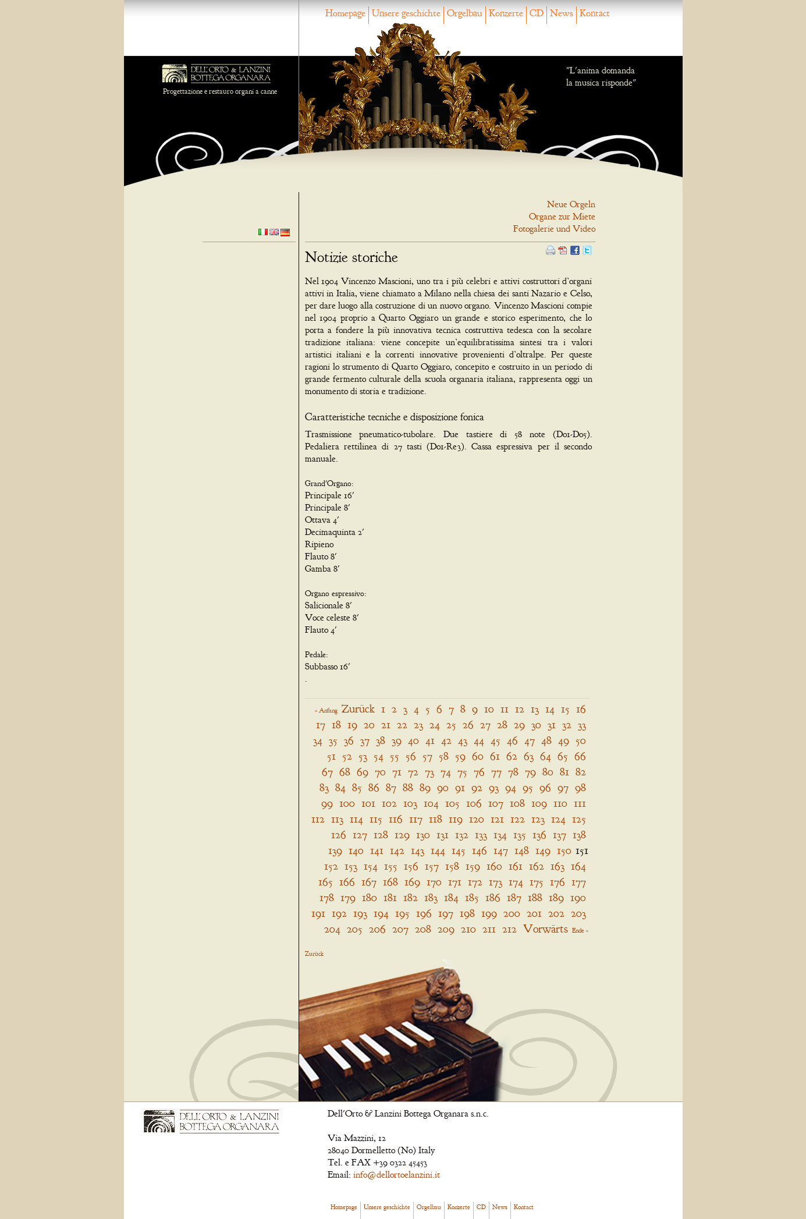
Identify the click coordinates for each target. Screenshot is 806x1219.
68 (344, 771)
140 (356, 850)
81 (564, 771)
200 (511, 913)
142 (397, 850)
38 (380, 740)
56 (411, 756)
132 (461, 834)
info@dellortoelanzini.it (396, 1175)
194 (381, 913)
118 (435, 819)
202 (556, 913)
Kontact (595, 13)
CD (537, 13)
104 (431, 803)
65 (563, 756)
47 (529, 740)
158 (452, 866)
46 (512, 740)
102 (389, 803)
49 (563, 740)
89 (425, 787)
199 (489, 913)
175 (537, 881)
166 (347, 881)
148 (521, 850)
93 (494, 787)
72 (413, 771)
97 (563, 787)
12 (519, 708)
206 (377, 929)
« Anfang (326, 710)
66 (580, 756)
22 (402, 724)
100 (347, 803)
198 (467, 913)
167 (369, 881)
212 (509, 929)
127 (360, 834)
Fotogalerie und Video (554, 229)
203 (578, 913)
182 (410, 897)
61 (495, 756)
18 (336, 724)
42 (446, 740)
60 (478, 756)
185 (472, 897)
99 (327, 803)
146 (479, 850)
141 (377, 850)
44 (479, 740)
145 (459, 850)
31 (552, 724)
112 (318, 819)
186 (492, 897)
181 (390, 897)
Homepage (345, 13)
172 (475, 881)
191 (318, 913)
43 (462, 740)
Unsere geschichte (406, 13)
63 (529, 756)
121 (497, 819)
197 (445, 913)
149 (543, 850)
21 (385, 724)
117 (415, 819)
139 (335, 850)
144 (438, 850)
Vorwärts (545, 929)
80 (547, 771)
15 (565, 708)
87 (391, 787)
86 (373, 787)
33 (582, 724)
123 (538, 819)
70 (380, 771)
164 (578, 866)
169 (412, 881)
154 (371, 866)
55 (394, 756)
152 (331, 866)
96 (545, 787)
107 (495, 803)
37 (365, 740)
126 (338, 834)
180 (369, 897)
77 (496, 771)
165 (325, 881)
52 (347, 756)
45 (495, 740)
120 (476, 819)
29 (519, 724)
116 (396, 819)
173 (495, 881)
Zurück (358, 708)
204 (332, 929)
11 (504, 708)
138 (579, 834)
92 (476, 787)
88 (408, 787)
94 (510, 787)
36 (349, 740)
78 (513, 771)
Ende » (580, 930)
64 (545, 756)
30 (536, 724)
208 (423, 929)
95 (528, 787)
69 (362, 771)
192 (339, 913)
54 (379, 756)
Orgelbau (464, 13)
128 (381, 834)
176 (557, 881)
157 (432, 866)
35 (333, 740)
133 (481, 834)
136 (539, 834)
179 (348, 897)
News (561, 13)
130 (423, 834)
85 (357, 787)
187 (514, 897)
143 (417, 850)
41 (430, 740)
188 (535, 897)
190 (578, 897)
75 (462, 771)
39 (397, 740)
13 (535, 708)
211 (489, 929)
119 (456, 819)
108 (517, 803)
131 (442, 834)
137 (559, 834)
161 (516, 866)
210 (468, 929)
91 (460, 787)
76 (479, 771)
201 (534, 913)
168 (390, 881)
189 (556, 897)
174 (516, 881)
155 (390, 866)
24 (434, 724)
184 (451, 897)
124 (558, 819)
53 (362, 756)
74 (446, 771)
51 (331, 756)
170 (434, 881)
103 (410, 803)
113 (337, 819)
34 (317, 740)
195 (402, 913)
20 (369, 724)
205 (355, 929)
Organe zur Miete (562, 216)
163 (557, 866)
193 (360, 913)
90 (443, 787)
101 (368, 803)
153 (351, 866)
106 (474, 803)
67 (327, 771)
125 (579, 819)
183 (431, 897)
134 (500, 834)
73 (429, 771)
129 (402, 834)
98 (580, 787)
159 (473, 866)
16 (581, 708)
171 (454, 881)
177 (578, 881)
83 (324, 787)
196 (424, 913)
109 (539, 803)
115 (376, 819)
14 (550, 708)
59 (460, 756)
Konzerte (506, 13)
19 (352, 724)
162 (536, 866)
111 (580, 803)
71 (397, 771)
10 (489, 708)
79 (530, 771)
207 (400, 929)
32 (566, 724)
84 (340, 787)
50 (581, 740)
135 (519, 834)
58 (444, 756)
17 (320, 724)
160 (494, 866)
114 (356, 819)
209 (446, 929)
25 (451, 724)
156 (411, 866)
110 (560, 803)
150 (564, 850)
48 (546, 740)
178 (326, 897)
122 (517, 819)
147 (500, 850)
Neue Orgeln (571, 204)
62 (511, 756)
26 (468, 724)
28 (502, 724)
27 (485, 724)
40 (413, 740)
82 (581, 771)
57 (427, 756)
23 (418, 724)
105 (452, 803)
